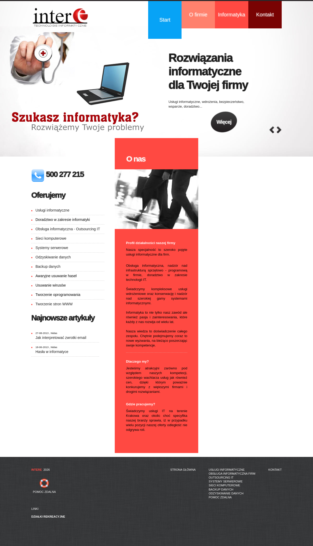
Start (164, 20)
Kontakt (265, 14)
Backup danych (48, 266)
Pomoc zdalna (220, 497)
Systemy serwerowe (51, 248)
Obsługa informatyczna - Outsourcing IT (67, 229)
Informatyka (231, 14)
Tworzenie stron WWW (54, 304)
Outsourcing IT (221, 477)
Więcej (223, 122)
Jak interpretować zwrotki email (60, 338)
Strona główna (183, 469)
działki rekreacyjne (48, 516)
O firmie (198, 14)
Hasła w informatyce (51, 352)
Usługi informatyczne (52, 210)
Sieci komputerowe (50, 238)
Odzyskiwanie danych (53, 257)
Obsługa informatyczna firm (232, 473)
